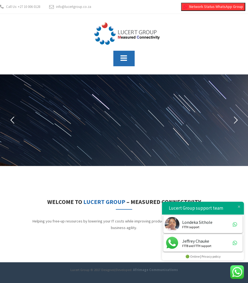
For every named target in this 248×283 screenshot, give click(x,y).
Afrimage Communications (155, 270)
